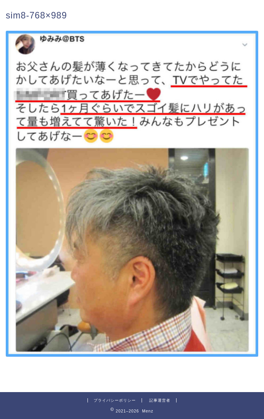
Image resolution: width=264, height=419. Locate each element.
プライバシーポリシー (115, 400)
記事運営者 (159, 400)
